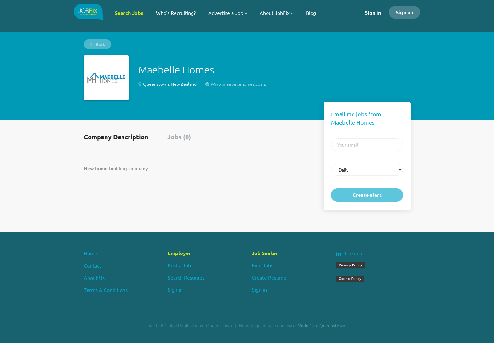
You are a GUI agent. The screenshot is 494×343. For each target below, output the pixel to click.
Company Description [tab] (116, 137)
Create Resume (269, 277)
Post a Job (179, 265)
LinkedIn (354, 253)
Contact (92, 265)
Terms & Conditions (106, 290)
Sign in (373, 12)
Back (100, 44)
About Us (94, 278)
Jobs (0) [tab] (179, 137)
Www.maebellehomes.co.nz (238, 84)
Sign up (404, 12)
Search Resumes (186, 277)
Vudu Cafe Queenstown (321, 325)
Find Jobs (262, 265)
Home (90, 253)
